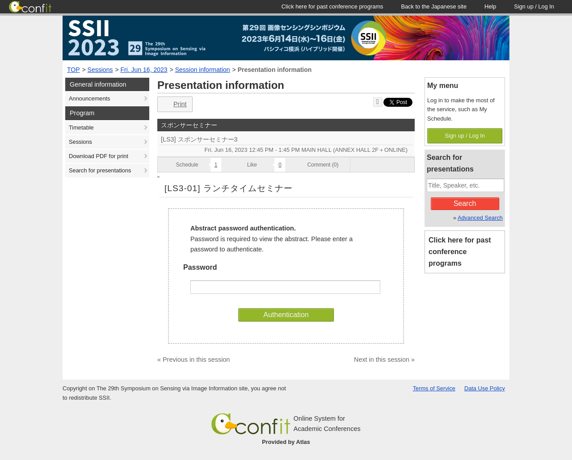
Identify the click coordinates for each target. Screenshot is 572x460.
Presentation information (275, 69)
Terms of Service (434, 388)
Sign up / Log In (465, 135)
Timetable (81, 127)
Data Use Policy (484, 388)
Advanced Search (480, 217)
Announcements (89, 98)
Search (465, 203)
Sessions (100, 69)
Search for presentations (100, 170)
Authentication (285, 314)
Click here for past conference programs (460, 251)
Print (174, 104)
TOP (73, 69)
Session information (202, 69)
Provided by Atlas (286, 442)
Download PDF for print (98, 156)
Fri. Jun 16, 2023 (144, 69)
